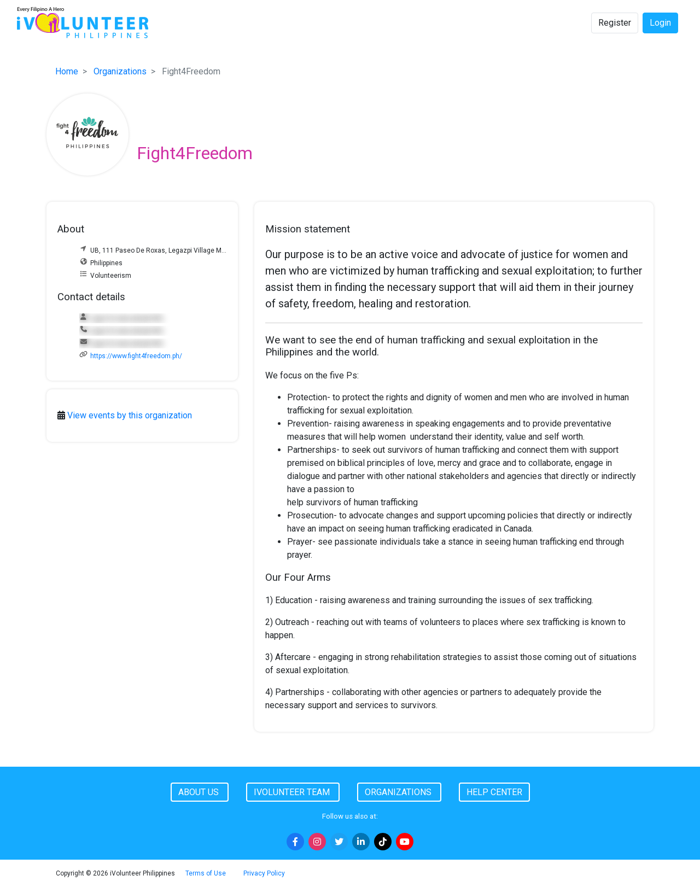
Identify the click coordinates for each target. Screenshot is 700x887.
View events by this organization (129, 415)
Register (614, 22)
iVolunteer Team (293, 792)
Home (66, 71)
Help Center (494, 792)
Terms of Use (205, 873)
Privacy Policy (264, 873)
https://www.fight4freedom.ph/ (136, 356)
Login (660, 22)
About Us (199, 792)
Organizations (120, 71)
